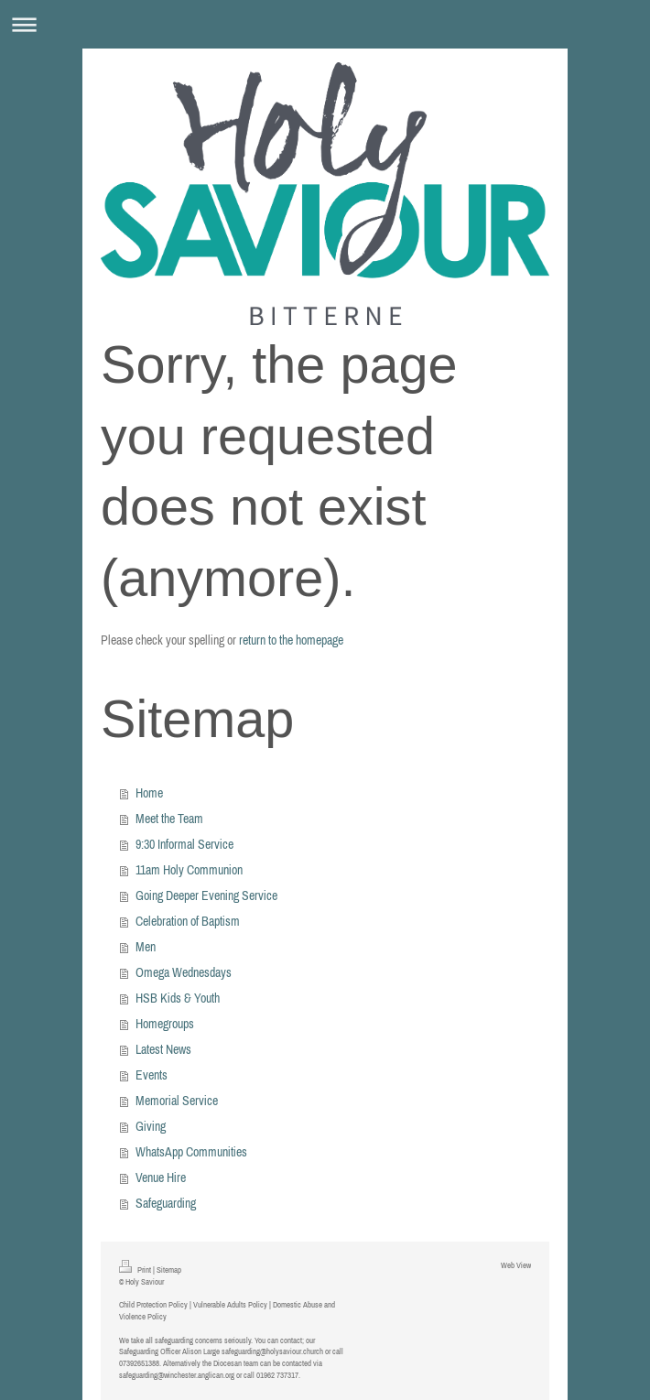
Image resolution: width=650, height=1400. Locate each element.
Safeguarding (165, 1203)
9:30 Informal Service (184, 844)
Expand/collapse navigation (325, 24)
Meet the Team (169, 818)
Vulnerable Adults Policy (230, 1304)
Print (136, 1269)
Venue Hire (160, 1177)
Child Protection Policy (153, 1304)
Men (145, 946)
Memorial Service (176, 1100)
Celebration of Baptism (187, 921)
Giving (150, 1126)
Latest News (163, 1049)
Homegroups (164, 1023)
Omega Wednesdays (183, 972)
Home (149, 793)
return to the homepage (291, 640)
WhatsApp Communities (191, 1152)
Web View (516, 1265)
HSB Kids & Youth (177, 998)
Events (151, 1075)
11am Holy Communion (189, 870)
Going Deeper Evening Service (206, 895)
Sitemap (169, 1269)
